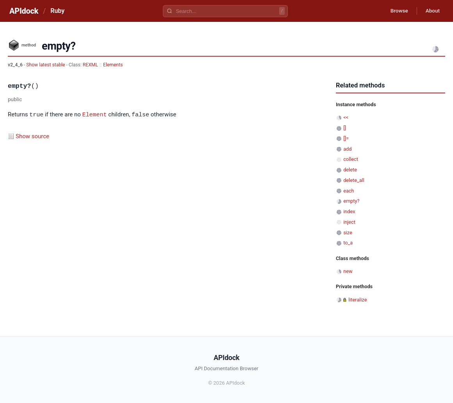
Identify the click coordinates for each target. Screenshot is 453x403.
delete (350, 170)
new (347, 271)
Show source (32, 135)
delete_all (353, 180)
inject (349, 222)
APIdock (23, 11)
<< (345, 117)
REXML (90, 65)
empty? (351, 201)
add (347, 149)
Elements (113, 65)
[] (344, 128)
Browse (396, 11)
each (348, 191)
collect (350, 159)
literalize (357, 300)
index (349, 211)
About (431, 11)
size (347, 232)
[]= (346, 138)
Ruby (57, 10)
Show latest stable (46, 65)
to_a (348, 243)
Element (94, 114)
